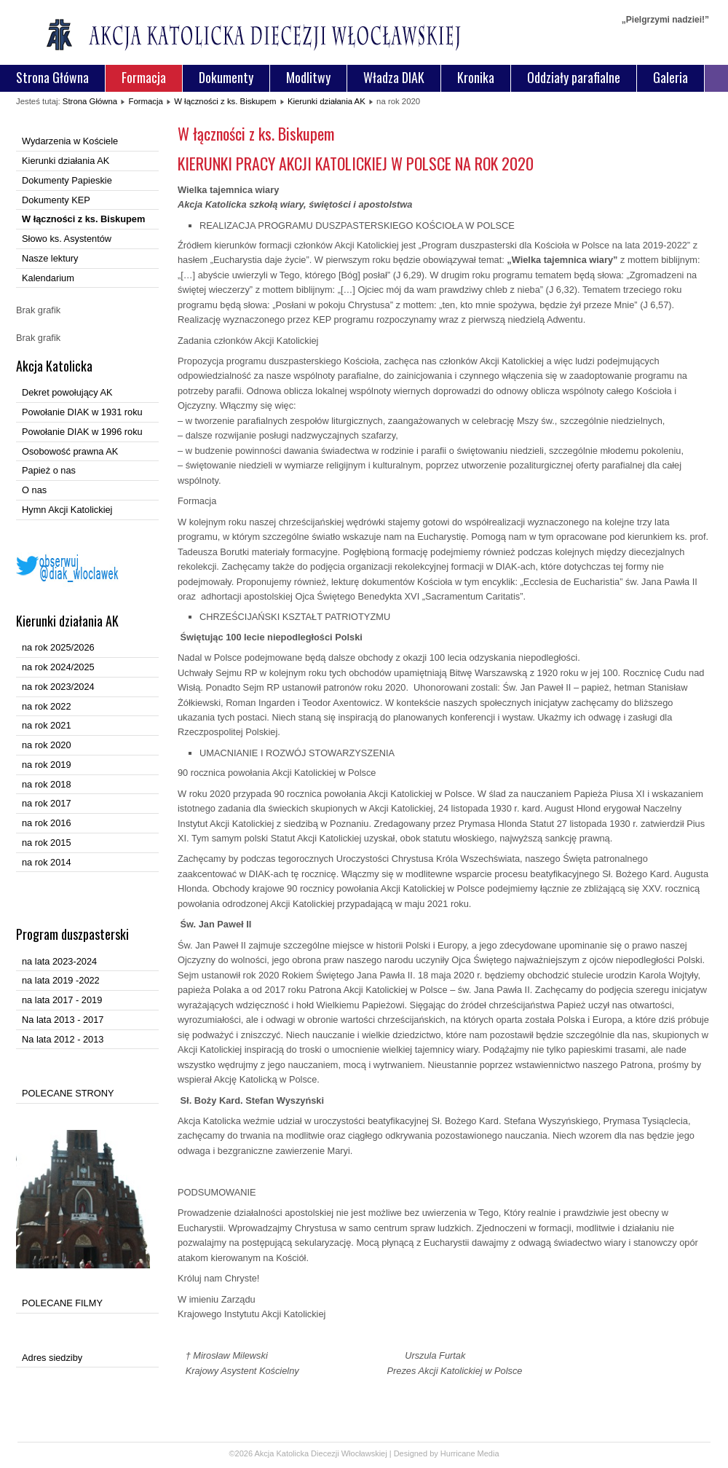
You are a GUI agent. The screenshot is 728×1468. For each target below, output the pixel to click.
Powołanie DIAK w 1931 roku (82, 412)
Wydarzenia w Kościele (70, 141)
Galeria (670, 77)
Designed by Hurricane (436, 1453)
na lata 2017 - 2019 (62, 999)
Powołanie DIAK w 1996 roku (82, 431)
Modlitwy (308, 77)
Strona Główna (52, 77)
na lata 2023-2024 (59, 961)
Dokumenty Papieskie (67, 180)
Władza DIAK (393, 77)
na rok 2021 (46, 725)
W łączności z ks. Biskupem (225, 101)
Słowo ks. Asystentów (66, 238)
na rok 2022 (46, 706)
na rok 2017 (46, 803)
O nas (34, 489)
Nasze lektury (50, 258)
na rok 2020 (46, 744)
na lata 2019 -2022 (61, 980)
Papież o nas (49, 470)
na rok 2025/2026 (58, 647)
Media (488, 1453)
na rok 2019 (46, 764)
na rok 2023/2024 (58, 686)
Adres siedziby (52, 1357)
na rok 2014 (46, 862)
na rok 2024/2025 (58, 667)
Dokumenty (226, 77)
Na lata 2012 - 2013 (62, 1039)
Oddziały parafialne (573, 77)
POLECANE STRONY (68, 1093)
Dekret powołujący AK (67, 392)
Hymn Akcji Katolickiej (67, 509)
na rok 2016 (46, 822)
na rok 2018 (46, 784)
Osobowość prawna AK (70, 451)
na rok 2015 (46, 842)
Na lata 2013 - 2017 (62, 1019)
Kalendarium (48, 277)
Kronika (475, 77)
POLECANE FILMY (62, 1303)
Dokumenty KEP (56, 200)
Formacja (144, 77)
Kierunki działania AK (326, 101)
